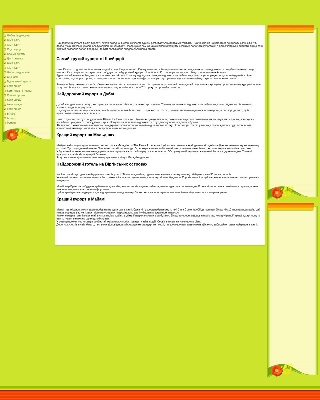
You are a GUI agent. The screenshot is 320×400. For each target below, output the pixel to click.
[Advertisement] (91, 11)
